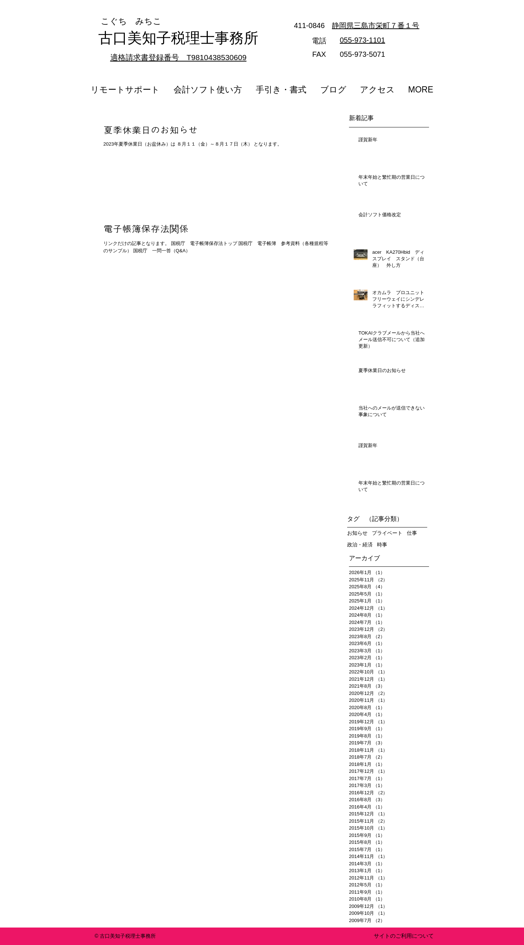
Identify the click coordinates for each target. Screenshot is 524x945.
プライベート (387, 533)
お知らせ (357, 533)
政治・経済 (360, 544)
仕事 (412, 533)
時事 (382, 544)
